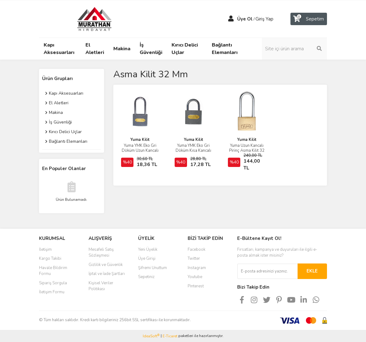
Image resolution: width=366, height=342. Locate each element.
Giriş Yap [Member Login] (264, 19)
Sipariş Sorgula (53, 283)
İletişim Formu (51, 292)
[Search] (294, 49)
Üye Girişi (146, 258)
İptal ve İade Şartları (107, 274)
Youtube (195, 277)
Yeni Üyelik (147, 249)
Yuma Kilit (140, 139)
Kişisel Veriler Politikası (101, 286)
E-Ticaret (170, 336)
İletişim (45, 249)
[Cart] (308, 19)
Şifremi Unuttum (152, 268)
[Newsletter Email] (267, 271)
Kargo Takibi (50, 258)
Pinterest (196, 286)
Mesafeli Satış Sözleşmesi (101, 253)
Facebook (196, 249)
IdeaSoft (151, 336)
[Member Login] (231, 19)
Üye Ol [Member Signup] (245, 19)
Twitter (194, 258)
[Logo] (88, 18)
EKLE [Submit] (312, 271)
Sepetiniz (146, 277)
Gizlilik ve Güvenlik (106, 265)
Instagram (197, 268)
